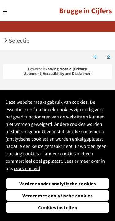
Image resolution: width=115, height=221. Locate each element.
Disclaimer (81, 73)
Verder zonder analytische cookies (57, 183)
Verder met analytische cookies (57, 195)
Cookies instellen (57, 207)
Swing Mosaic (59, 69)
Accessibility (53, 73)
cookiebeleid (27, 168)
